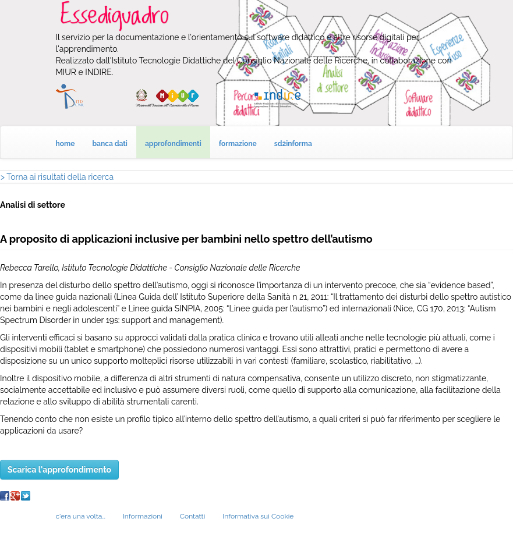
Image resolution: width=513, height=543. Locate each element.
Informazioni (142, 516)
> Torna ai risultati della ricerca (57, 177)
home (65, 144)
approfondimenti (173, 144)
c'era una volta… (80, 516)
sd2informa (293, 144)
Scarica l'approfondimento (59, 469)
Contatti (192, 516)
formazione (238, 144)
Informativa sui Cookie (257, 516)
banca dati (110, 144)
